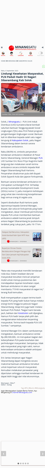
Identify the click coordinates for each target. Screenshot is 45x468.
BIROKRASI (12, 61)
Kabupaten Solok (20, 140)
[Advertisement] (22, 22)
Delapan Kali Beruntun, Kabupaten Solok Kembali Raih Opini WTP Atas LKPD (15, 235)
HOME (3, 61)
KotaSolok (23, 313)
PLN (40, 158)
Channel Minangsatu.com (22, 392)
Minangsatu (14, 121)
